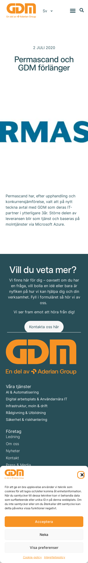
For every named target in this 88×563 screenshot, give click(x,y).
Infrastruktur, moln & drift (26, 406)
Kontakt (12, 457)
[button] (81, 474)
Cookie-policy (32, 557)
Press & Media (18, 465)
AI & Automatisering (22, 392)
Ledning (13, 436)
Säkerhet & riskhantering (26, 419)
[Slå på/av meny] (73, 11)
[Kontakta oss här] (44, 327)
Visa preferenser (44, 547)
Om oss (12, 443)
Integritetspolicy (54, 557)
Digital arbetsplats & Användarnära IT (36, 399)
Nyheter (13, 450)
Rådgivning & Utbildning (26, 412)
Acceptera (44, 521)
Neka (44, 534)
